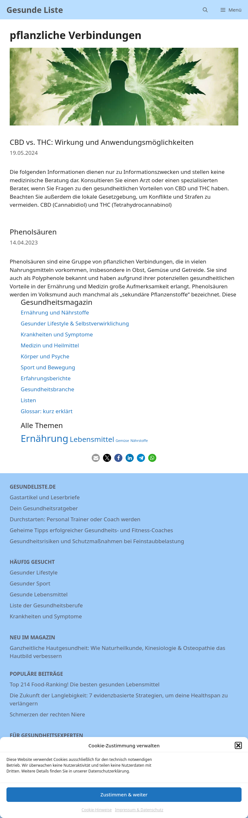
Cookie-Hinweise (96, 814)
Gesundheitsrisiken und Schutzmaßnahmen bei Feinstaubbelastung (97, 541)
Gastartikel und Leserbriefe (45, 497)
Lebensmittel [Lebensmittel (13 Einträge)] (92, 439)
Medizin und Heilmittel (50, 345)
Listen (28, 400)
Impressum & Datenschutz (139, 814)
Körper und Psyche (45, 356)
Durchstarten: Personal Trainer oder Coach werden (75, 519)
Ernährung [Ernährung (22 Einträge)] (44, 438)
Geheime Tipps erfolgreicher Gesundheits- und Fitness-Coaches (91, 530)
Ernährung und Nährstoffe (55, 312)
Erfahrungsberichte (46, 378)
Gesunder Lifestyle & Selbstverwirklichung (75, 323)
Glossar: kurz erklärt (47, 411)
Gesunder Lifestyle (33, 572)
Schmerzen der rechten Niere (47, 714)
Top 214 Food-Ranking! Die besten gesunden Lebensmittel (85, 684)
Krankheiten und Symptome (57, 334)
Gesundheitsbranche (47, 389)
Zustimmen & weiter (124, 798)
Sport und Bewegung (48, 367)
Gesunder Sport (30, 583)
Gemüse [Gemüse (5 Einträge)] (122, 440)
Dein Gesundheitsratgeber (44, 508)
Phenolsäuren (33, 232)
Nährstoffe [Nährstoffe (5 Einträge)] (139, 440)
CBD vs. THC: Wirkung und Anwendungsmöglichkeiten (102, 142)
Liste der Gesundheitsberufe (46, 605)
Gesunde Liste (34, 9)
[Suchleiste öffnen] (205, 9)
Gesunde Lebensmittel (38, 594)
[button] (238, 749)
